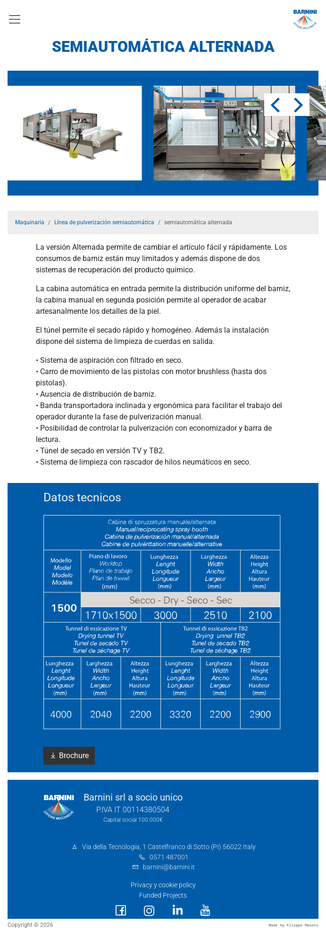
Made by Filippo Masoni (293, 925)
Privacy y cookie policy (163, 885)
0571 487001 (169, 857)
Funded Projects (163, 895)
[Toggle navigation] (15, 19)
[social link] (120, 910)
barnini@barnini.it (169, 867)
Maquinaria (29, 222)
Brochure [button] (69, 755)
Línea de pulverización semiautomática (104, 222)
